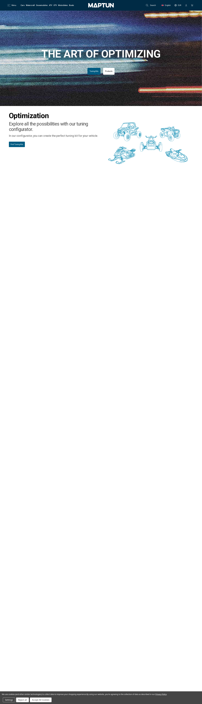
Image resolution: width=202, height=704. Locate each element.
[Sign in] (186, 5)
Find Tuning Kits (17, 144)
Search (151, 5)
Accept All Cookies (40, 699)
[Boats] (71, 5)
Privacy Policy (161, 694)
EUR (178, 5)
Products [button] (108, 71)
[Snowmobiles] (42, 5)
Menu (11, 5)
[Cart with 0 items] (192, 5)
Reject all (22, 699)
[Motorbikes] (63, 5)
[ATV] (50, 5)
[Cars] (23, 5)
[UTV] (55, 5)
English (166, 5)
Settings (9, 699)
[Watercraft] (30, 5)
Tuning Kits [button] (94, 71)
